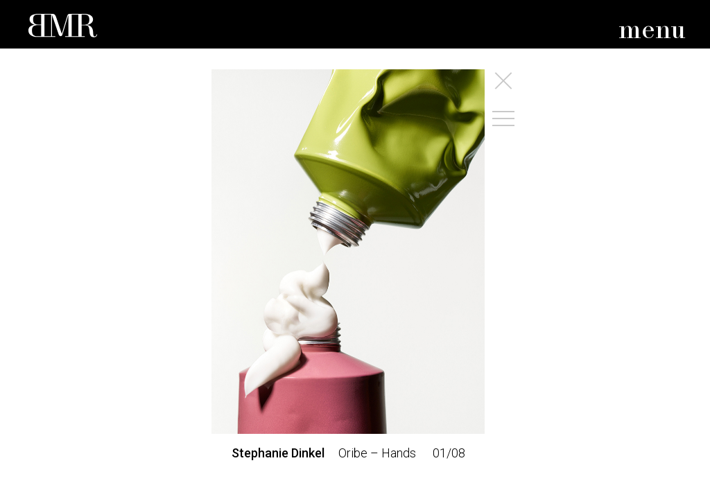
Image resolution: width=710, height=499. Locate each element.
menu (652, 31)
